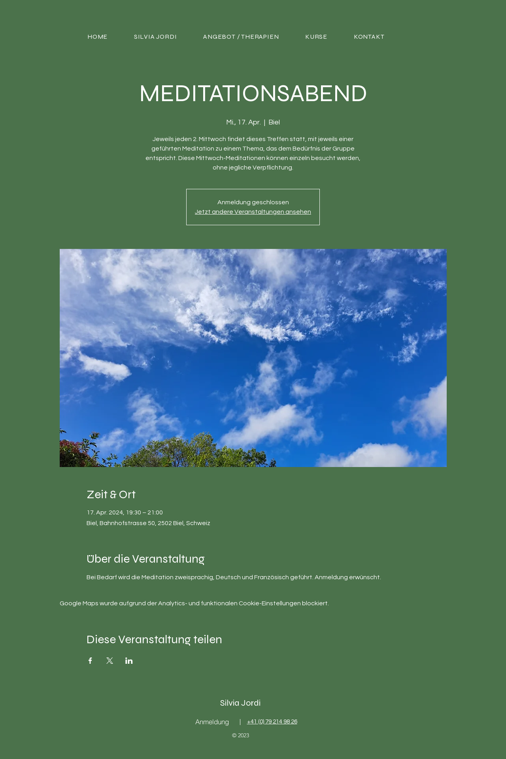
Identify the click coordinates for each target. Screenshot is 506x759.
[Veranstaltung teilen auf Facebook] (90, 660)
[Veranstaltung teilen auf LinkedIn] (129, 660)
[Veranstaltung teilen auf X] (109, 660)
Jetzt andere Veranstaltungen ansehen (253, 212)
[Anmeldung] (212, 721)
